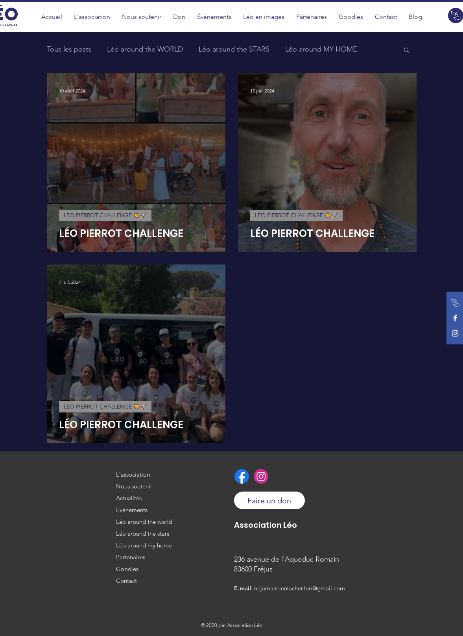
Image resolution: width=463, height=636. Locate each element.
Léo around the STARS (234, 49)
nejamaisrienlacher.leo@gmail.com (299, 588)
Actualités (129, 498)
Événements (132, 510)
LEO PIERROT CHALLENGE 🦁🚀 (105, 215)
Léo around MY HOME (321, 49)
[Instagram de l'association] (455, 333)
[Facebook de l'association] (455, 318)
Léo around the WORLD (145, 49)
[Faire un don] (455, 302)
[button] (263, 17)
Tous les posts (69, 49)
